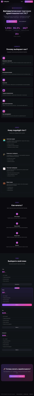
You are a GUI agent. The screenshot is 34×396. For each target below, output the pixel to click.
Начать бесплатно (29, 1)
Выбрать (17, 304)
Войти (22, 1)
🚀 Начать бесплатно (12, 21)
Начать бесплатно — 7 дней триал (17, 376)
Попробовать (17, 284)
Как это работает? (22, 21)
